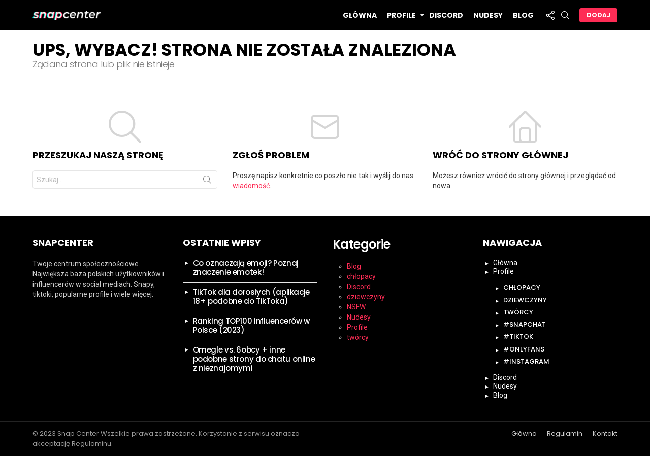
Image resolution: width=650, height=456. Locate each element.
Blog (523, 15)
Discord (446, 15)
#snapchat (524, 324)
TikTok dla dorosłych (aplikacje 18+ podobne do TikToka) (251, 296)
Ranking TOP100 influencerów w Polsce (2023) (251, 325)
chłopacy (361, 276)
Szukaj (207, 181)
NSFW (356, 307)
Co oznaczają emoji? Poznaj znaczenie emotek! (246, 267)
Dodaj (598, 15)
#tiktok (518, 336)
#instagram (526, 361)
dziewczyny (366, 297)
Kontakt (605, 434)
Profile (401, 16)
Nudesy (488, 15)
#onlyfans (523, 349)
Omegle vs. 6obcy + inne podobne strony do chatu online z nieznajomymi (254, 358)
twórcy (358, 337)
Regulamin (564, 434)
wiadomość (251, 186)
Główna (360, 15)
